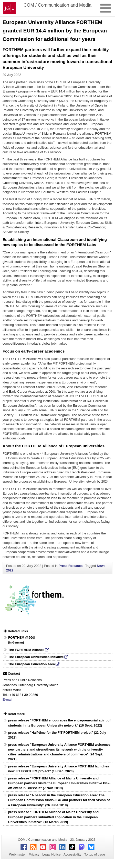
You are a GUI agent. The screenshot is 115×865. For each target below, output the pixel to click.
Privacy (34, 854)
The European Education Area (31, 664)
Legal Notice (51, 854)
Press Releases (70, 566)
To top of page (94, 854)
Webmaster (17, 854)
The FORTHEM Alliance (26, 650)
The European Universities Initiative (36, 657)
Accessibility (72, 854)
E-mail (7, 700)
